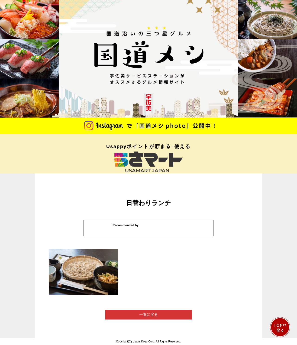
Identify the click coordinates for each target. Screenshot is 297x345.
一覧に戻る (148, 314)
